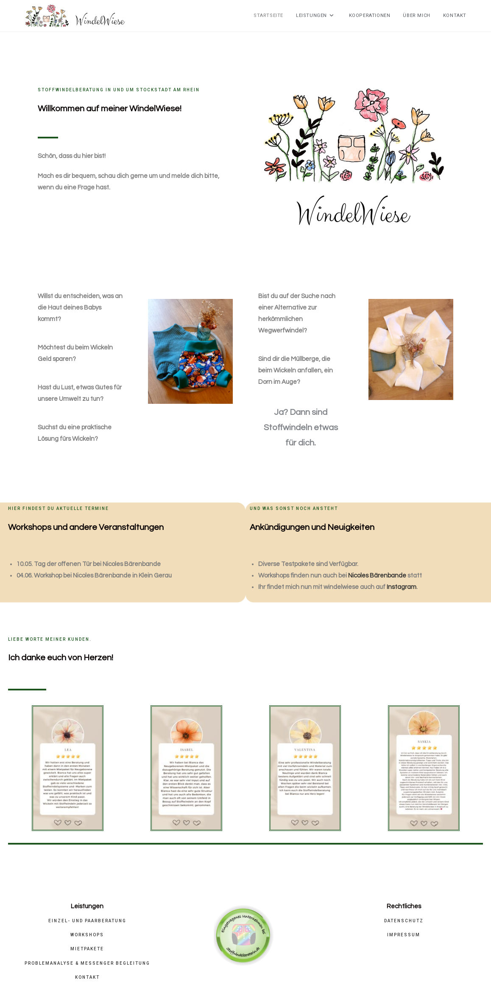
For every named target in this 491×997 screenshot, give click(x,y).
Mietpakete (87, 948)
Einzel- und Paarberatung (87, 920)
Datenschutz (404, 920)
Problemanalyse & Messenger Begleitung (87, 963)
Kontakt (87, 977)
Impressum (403, 934)
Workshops (87, 934)
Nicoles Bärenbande (377, 575)
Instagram (401, 587)
